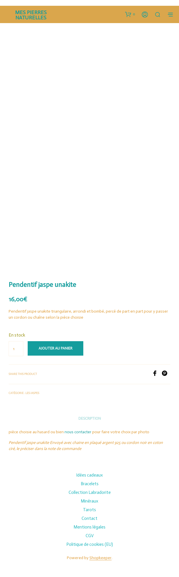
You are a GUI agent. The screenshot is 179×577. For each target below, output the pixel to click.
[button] (130, 14)
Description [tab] (89, 418)
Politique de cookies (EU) (89, 544)
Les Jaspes (32, 393)
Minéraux (89, 501)
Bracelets (90, 483)
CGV (90, 535)
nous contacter (78, 432)
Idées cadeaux (89, 475)
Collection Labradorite (90, 492)
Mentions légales (89, 527)
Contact (89, 518)
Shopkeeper (100, 558)
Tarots (89, 509)
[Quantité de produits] (16, 348)
